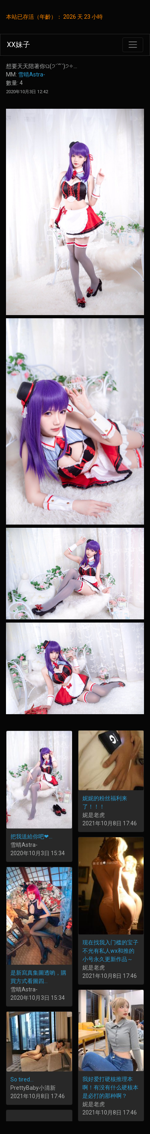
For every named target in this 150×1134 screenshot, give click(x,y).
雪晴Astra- (31, 74)
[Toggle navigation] (132, 44)
